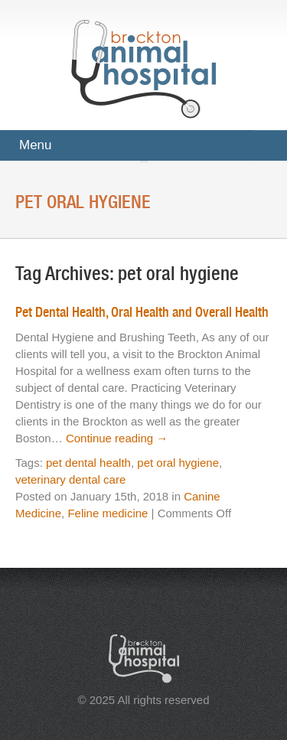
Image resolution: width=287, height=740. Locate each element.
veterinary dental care (70, 479)
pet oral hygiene (178, 462)
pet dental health (88, 462)
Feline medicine (107, 513)
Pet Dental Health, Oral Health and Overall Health (142, 312)
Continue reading (117, 438)
